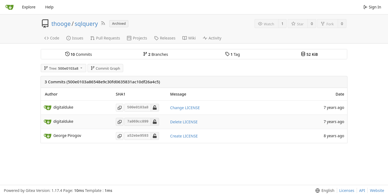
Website (377, 190)
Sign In (372, 7)
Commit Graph (105, 68)
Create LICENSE (184, 136)
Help (49, 7)
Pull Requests (105, 38)
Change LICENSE (185, 107)
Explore (28, 7)
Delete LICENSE (184, 121)
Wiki (189, 38)
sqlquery (86, 23)
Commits (78, 54)
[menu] (323, 190)
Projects (137, 38)
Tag (232, 54)
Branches (155, 54)
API (362, 190)
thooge (61, 23)
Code (51, 38)
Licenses (347, 190)
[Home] (9, 7)
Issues (74, 38)
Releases (164, 38)
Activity (212, 38)
